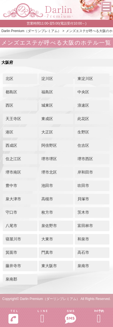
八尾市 (11, 225)
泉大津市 (13, 199)
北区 (9, 78)
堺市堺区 (49, 159)
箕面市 (11, 252)
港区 (9, 132)
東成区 (47, 118)
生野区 (83, 132)
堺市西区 (85, 159)
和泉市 (83, 239)
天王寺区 (13, 118)
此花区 (83, 118)
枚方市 (47, 212)
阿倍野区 (49, 145)
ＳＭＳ (71, 316)
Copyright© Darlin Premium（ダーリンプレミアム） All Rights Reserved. (56, 299)
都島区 (11, 92)
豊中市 (11, 185)
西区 (9, 105)
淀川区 (47, 78)
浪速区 (83, 105)
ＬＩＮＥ (42, 316)
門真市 (47, 252)
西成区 (11, 145)
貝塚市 (83, 199)
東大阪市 (49, 265)
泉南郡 (11, 279)
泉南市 (83, 265)
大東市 (47, 239)
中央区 (83, 92)
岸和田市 (85, 172)
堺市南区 (13, 172)
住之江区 (13, 159)
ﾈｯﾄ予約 (99, 316)
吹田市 (83, 185)
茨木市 (83, 212)
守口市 (11, 212)
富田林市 (85, 225)
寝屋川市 (13, 239)
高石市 (83, 252)
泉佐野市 (49, 225)
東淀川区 (85, 78)
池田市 (47, 185)
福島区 (47, 92)
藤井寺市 (13, 265)
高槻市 (47, 199)
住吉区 (83, 145)
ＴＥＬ (13, 316)
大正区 (47, 132)
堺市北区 (49, 172)
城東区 (47, 105)
